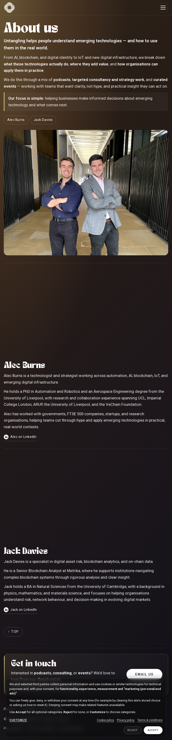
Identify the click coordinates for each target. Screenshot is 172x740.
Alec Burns (16, 120)
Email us (144, 674)
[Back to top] (13, 632)
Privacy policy (126, 720)
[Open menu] (163, 7)
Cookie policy (105, 720)
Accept (153, 730)
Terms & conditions (150, 720)
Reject (132, 730)
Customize (18, 720)
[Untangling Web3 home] (9, 7)
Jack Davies (43, 120)
